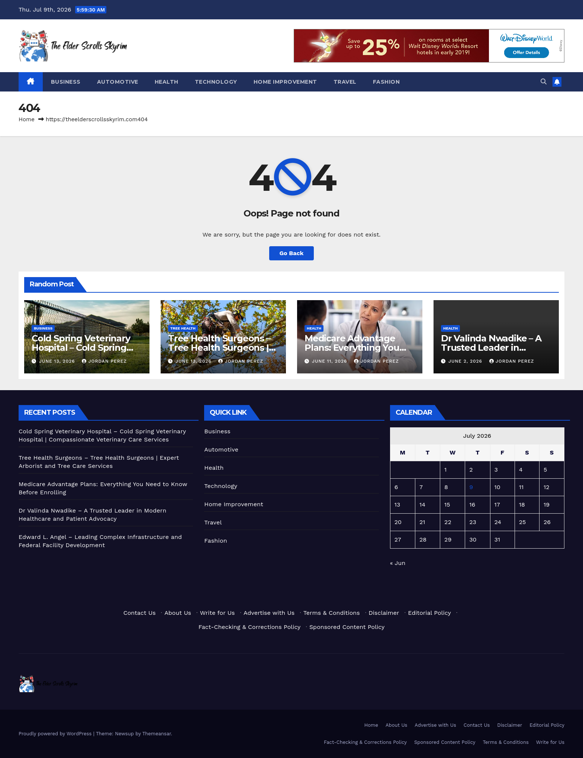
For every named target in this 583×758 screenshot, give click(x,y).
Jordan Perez (104, 361)
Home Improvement (285, 81)
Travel (345, 81)
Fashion (386, 81)
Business (66, 81)
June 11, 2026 (330, 361)
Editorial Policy (429, 612)
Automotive (117, 81)
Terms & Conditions (331, 612)
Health (166, 81)
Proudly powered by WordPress (56, 733)
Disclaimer (383, 612)
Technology (216, 81)
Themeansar (156, 733)
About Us (177, 612)
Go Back (292, 253)
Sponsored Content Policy (346, 626)
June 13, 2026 (58, 361)
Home (27, 119)
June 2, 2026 (466, 361)
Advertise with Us (269, 612)
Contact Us (139, 612)
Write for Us (217, 612)
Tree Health (183, 328)
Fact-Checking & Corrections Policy (250, 626)
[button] (544, 81)
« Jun (398, 562)
